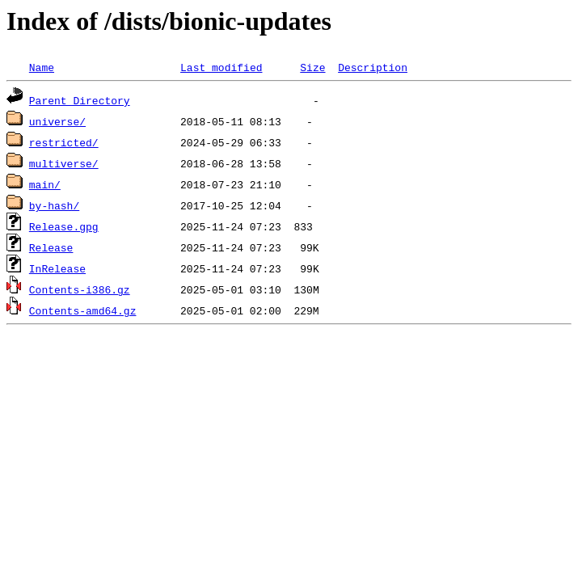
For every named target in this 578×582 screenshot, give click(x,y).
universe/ (57, 121)
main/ (45, 184)
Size (312, 67)
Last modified (221, 67)
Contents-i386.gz (79, 289)
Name (41, 67)
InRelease (57, 268)
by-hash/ (54, 205)
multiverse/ (64, 163)
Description (372, 67)
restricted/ (64, 142)
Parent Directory (79, 100)
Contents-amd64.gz (83, 310)
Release (51, 247)
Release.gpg (64, 226)
